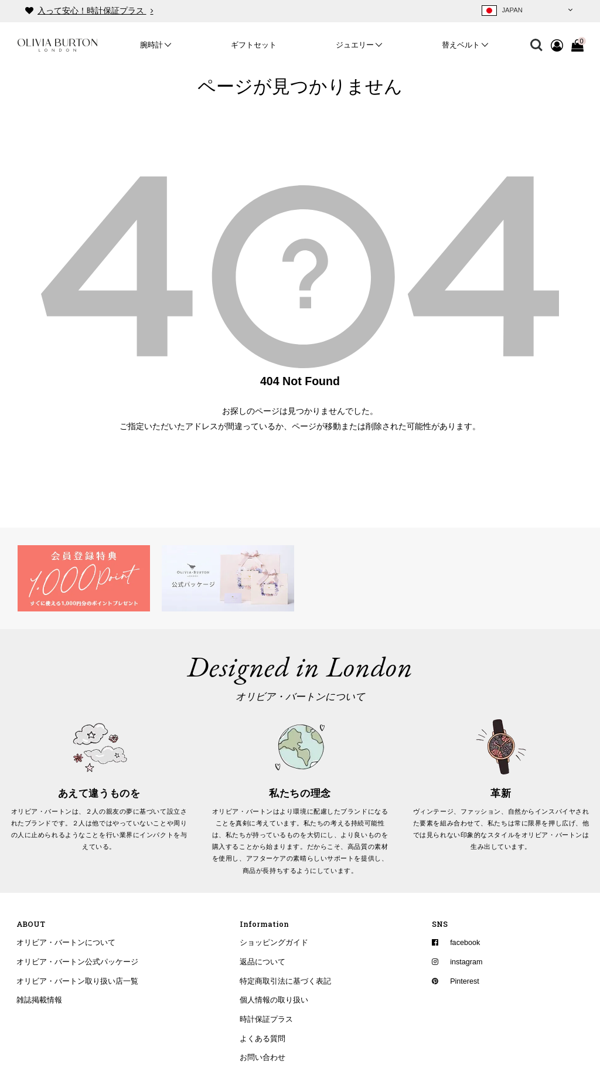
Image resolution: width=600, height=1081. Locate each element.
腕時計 (151, 45)
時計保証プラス (266, 1019)
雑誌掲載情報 (39, 1000)
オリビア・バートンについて (65, 943)
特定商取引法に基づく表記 (285, 981)
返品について (262, 962)
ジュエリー (355, 45)
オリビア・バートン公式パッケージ (77, 962)
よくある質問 (262, 1039)
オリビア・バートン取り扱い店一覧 (77, 981)
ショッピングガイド (274, 943)
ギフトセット (254, 45)
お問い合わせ (262, 1057)
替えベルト (461, 45)
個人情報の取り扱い (274, 1000)
